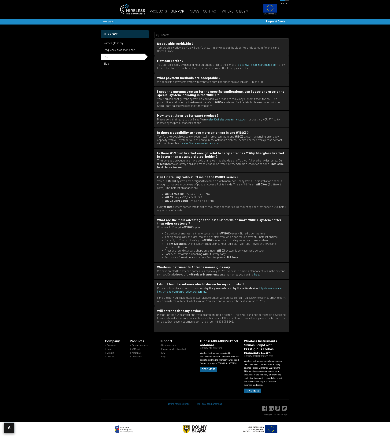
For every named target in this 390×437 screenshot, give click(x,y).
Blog (106, 63)
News (194, 11)
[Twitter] (284, 408)
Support (178, 11)
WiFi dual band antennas (209, 404)
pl (287, 3)
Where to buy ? (235, 11)
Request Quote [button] (275, 21)
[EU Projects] (270, 9)
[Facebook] (264, 408)
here (256, 274)
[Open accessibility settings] (9, 428)
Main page (108, 22)
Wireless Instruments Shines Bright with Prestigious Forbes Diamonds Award (260, 347)
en (282, 3)
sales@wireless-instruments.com (258, 64)
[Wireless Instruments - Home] (124, 9)
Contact (210, 11)
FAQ (105, 56)
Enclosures (137, 356)
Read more (208, 369)
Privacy (110, 356)
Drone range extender (179, 404)
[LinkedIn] (271, 408)
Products (158, 11)
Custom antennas (140, 345)
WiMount (136, 349)
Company (111, 345)
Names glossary (113, 43)
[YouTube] (277, 408)
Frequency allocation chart (119, 49)
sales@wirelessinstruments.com (201, 143)
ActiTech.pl (282, 414)
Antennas (136, 353)
